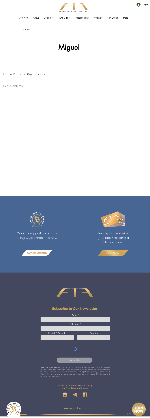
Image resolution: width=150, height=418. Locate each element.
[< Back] (33, 30)
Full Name (75, 324)
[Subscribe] (74, 360)
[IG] (64, 394)
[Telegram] (75, 394)
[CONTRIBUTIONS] (37, 253)
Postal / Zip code (57, 333)
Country (94, 333)
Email (74, 315)
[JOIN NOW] (113, 252)
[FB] (85, 394)
